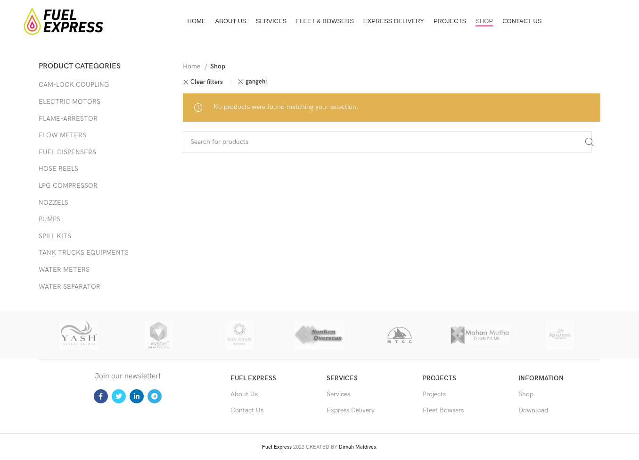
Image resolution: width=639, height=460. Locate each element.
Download (533, 410)
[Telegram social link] (154, 396)
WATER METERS (64, 270)
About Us (244, 394)
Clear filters (206, 82)
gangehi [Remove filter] (256, 82)
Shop (525, 394)
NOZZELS (53, 203)
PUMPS (49, 219)
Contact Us (246, 410)
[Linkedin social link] (137, 396)
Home (192, 66)
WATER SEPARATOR (69, 287)
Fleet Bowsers (443, 410)
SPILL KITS (55, 236)
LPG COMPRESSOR (68, 186)
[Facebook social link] (101, 396)
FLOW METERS (62, 135)
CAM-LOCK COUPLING (74, 85)
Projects (434, 394)
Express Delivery (351, 410)
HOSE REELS (58, 169)
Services (338, 394)
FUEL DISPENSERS (67, 152)
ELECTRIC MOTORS (69, 102)
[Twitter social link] (119, 396)
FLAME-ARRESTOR (68, 119)
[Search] (387, 142)
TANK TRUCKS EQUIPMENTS (84, 253)
